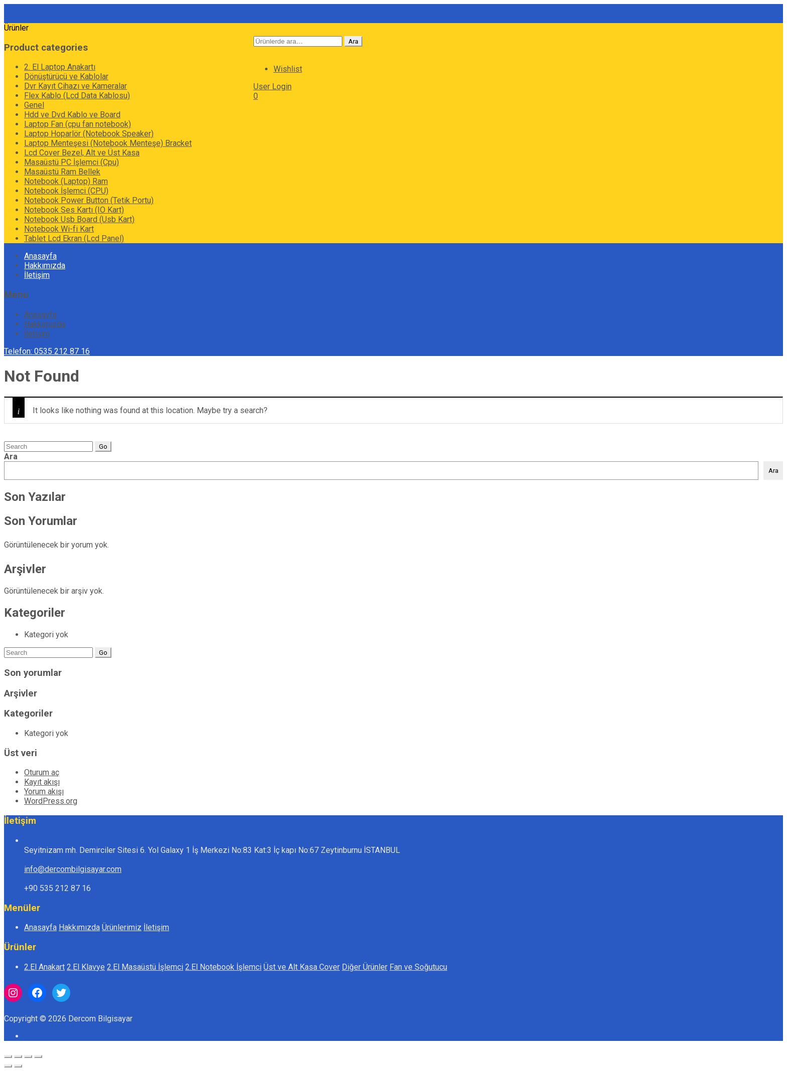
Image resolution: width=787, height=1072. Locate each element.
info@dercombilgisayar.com (72, 869)
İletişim (37, 275)
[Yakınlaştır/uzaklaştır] (8, 1056)
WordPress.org (50, 801)
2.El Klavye (86, 967)
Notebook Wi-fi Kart (59, 229)
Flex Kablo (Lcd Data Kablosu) (77, 95)
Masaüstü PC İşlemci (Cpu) (71, 162)
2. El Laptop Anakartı (59, 67)
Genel (34, 105)
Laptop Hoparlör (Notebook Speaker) (89, 133)
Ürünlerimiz (122, 927)
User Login (272, 86)
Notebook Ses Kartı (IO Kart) (74, 210)
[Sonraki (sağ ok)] (18, 1065)
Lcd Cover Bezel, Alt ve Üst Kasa (82, 152)
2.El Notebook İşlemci (223, 967)
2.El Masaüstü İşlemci (145, 967)
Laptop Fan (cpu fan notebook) (77, 124)
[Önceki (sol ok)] (8, 1065)
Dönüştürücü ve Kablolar (66, 76)
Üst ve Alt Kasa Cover (302, 967)
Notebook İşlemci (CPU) (66, 191)
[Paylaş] (28, 1056)
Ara (353, 41)
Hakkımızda (44, 265)
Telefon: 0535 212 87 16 (47, 351)
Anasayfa (40, 256)
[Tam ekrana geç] (18, 1056)
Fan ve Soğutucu (418, 967)
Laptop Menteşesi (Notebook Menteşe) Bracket (108, 143)
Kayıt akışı (42, 782)
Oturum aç (41, 772)
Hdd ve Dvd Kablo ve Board (72, 114)
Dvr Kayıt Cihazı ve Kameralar (75, 86)
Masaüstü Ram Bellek (62, 171)
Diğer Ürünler (364, 967)
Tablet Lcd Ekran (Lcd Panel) (74, 238)
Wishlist (288, 69)
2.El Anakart (44, 967)
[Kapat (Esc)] (38, 1056)
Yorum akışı (44, 791)
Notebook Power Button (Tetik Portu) (89, 200)
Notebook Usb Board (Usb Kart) (79, 219)
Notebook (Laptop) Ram (66, 181)
